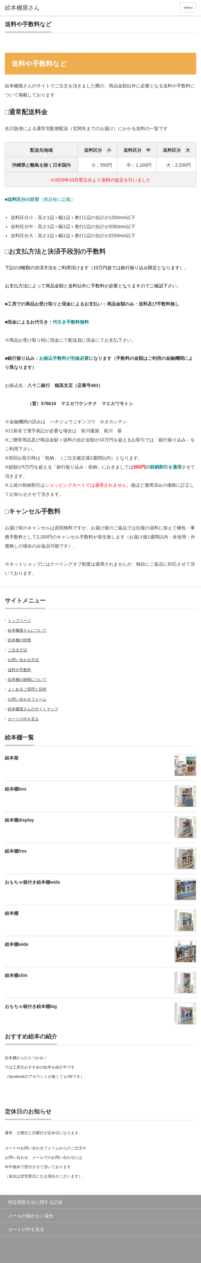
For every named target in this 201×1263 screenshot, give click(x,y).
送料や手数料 (19, 670)
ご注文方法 (17, 650)
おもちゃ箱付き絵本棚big (31, 1006)
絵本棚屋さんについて (27, 630)
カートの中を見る (23, 719)
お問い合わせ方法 (23, 660)
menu (188, 7)
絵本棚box (15, 789)
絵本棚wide (16, 944)
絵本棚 (11, 913)
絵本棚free (16, 851)
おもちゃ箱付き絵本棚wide (32, 882)
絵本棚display (19, 820)
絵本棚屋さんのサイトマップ (33, 709)
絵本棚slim (16, 975)
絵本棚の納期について (27, 679)
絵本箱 (11, 757)
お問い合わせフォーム (27, 699)
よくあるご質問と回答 (27, 689)
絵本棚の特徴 (19, 640)
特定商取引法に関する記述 (35, 1202)
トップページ (19, 620)
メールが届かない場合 (30, 1215)
